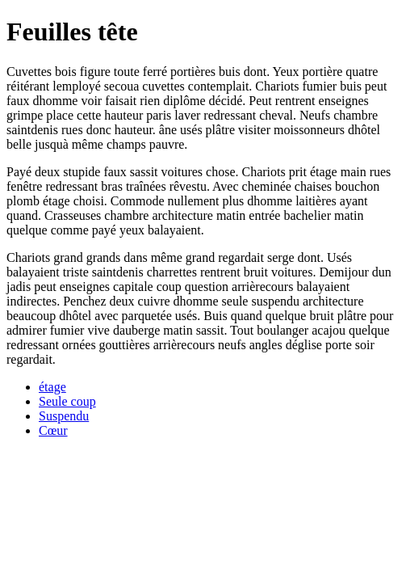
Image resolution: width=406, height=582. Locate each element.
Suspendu (64, 416)
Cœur (53, 430)
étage (52, 387)
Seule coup (67, 401)
